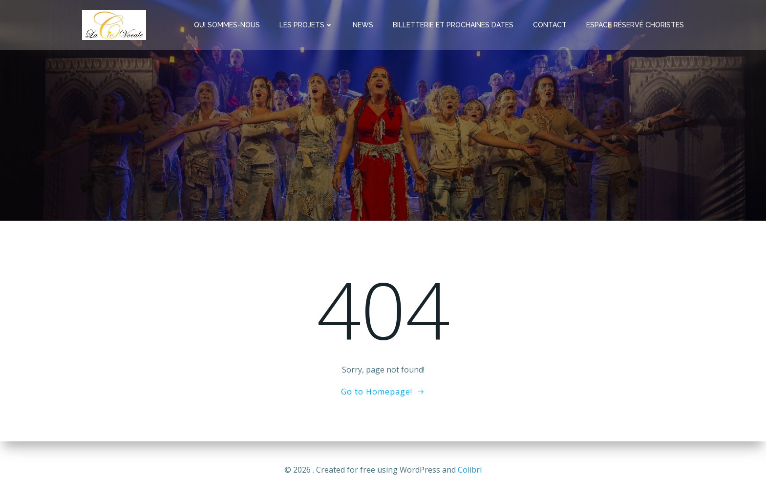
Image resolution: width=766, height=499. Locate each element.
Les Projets (306, 25)
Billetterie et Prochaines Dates (453, 25)
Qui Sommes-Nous (227, 25)
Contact (550, 25)
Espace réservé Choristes (635, 25)
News (363, 25)
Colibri (470, 469)
